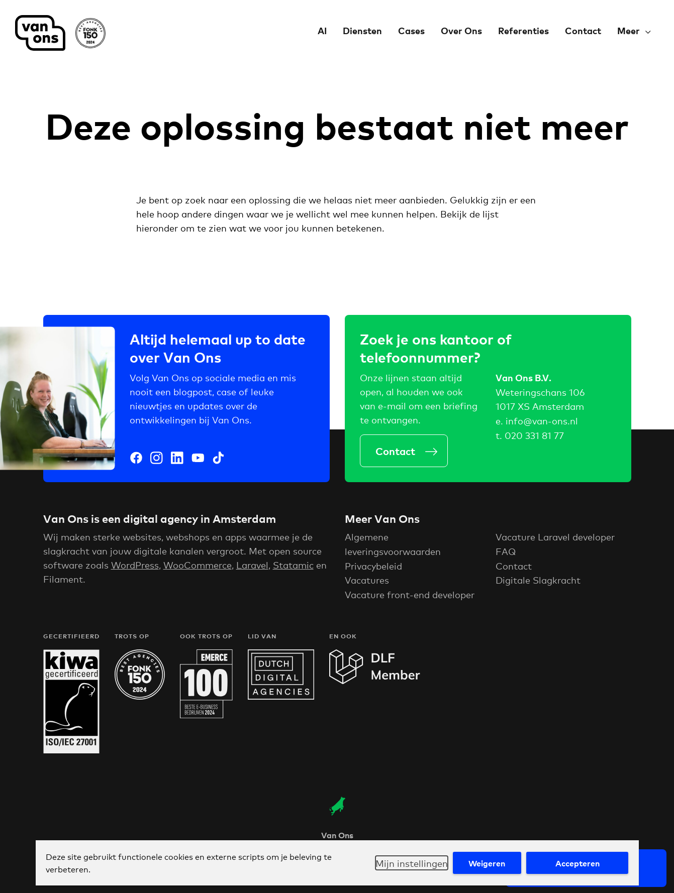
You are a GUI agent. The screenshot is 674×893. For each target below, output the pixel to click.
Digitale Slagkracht (538, 583)
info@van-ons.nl (542, 420)
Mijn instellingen (411, 863)
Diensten (362, 30)
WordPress (135, 567)
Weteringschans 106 (540, 392)
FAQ (506, 553)
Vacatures (367, 583)
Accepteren (577, 862)
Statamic (293, 567)
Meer (628, 30)
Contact (583, 30)
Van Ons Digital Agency (60, 33)
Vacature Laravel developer (555, 539)
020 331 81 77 (534, 435)
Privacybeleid (373, 568)
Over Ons (461, 30)
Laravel (252, 567)
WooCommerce (197, 567)
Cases (411, 30)
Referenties (523, 30)
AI (322, 30)
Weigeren (486, 862)
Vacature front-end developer (409, 597)
